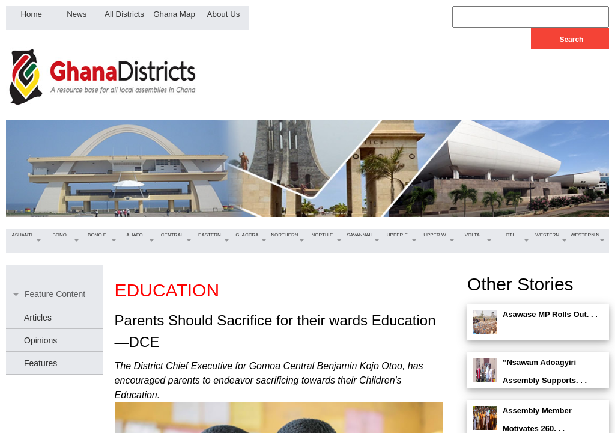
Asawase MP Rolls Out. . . (550, 314)
